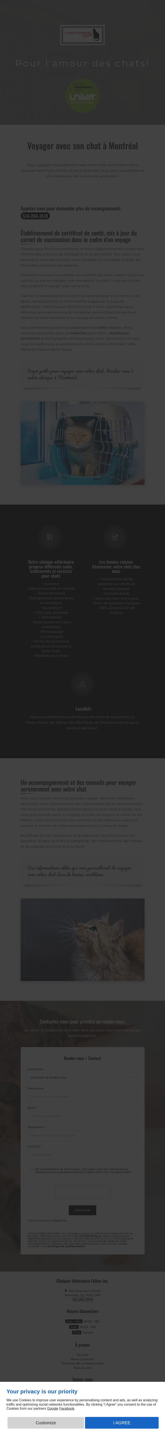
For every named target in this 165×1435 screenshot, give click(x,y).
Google (52, 1408)
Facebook (66, 1408)
